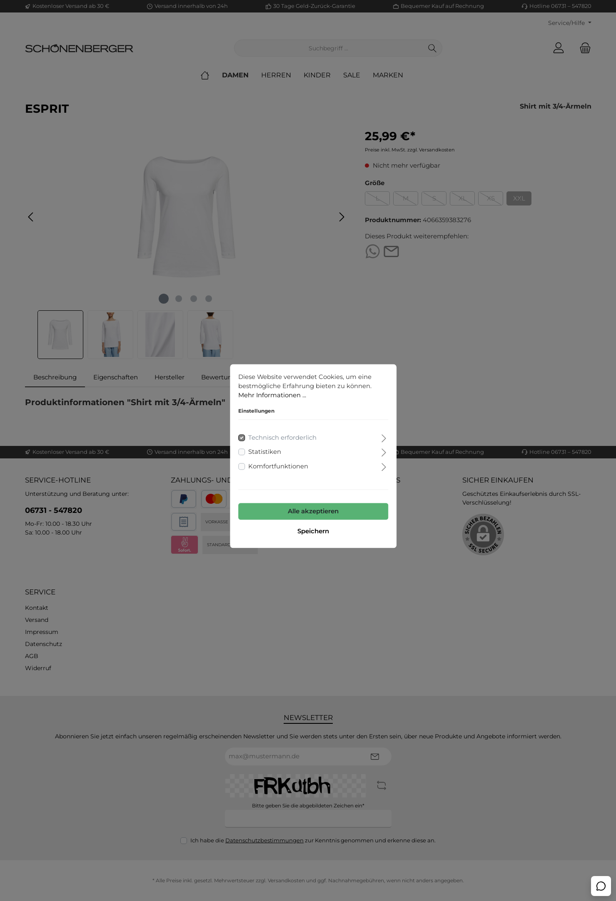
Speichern (308, 526)
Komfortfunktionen (273, 461)
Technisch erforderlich (277, 432)
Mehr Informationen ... (267, 390)
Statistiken (259, 446)
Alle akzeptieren (308, 506)
